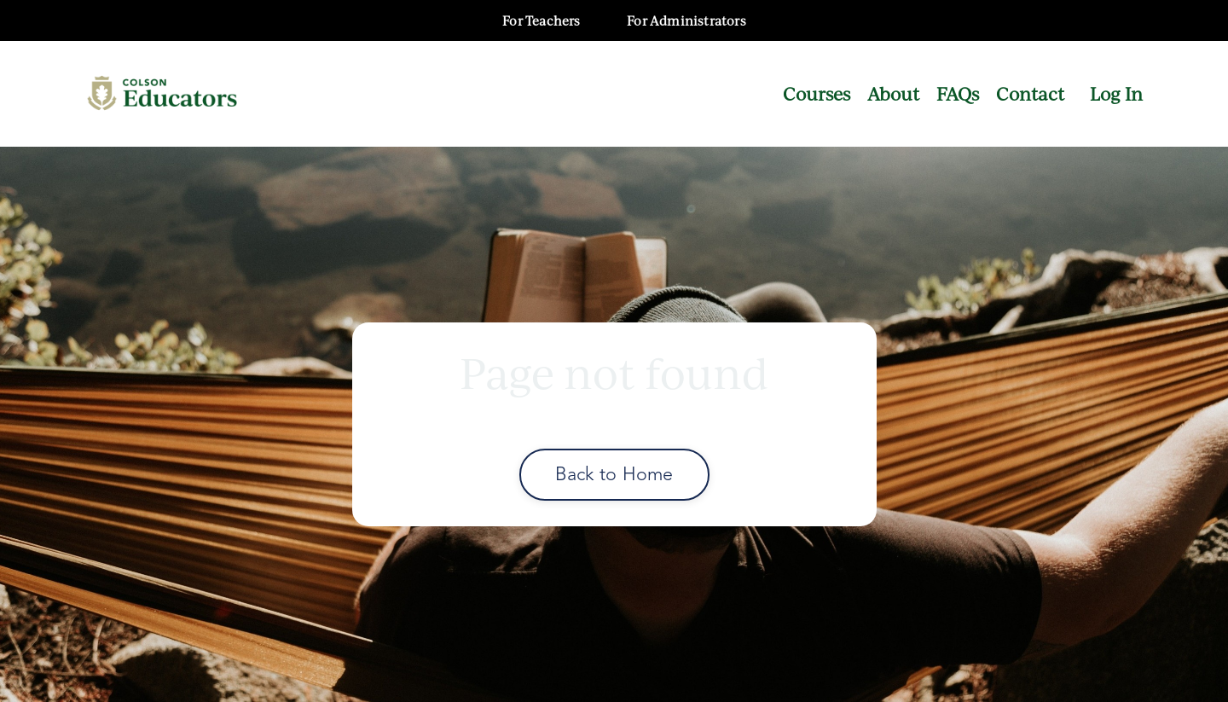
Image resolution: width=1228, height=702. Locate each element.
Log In (1116, 93)
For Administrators (686, 21)
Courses (816, 93)
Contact (1030, 93)
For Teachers (541, 21)
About (893, 93)
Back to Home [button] (614, 473)
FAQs (957, 93)
